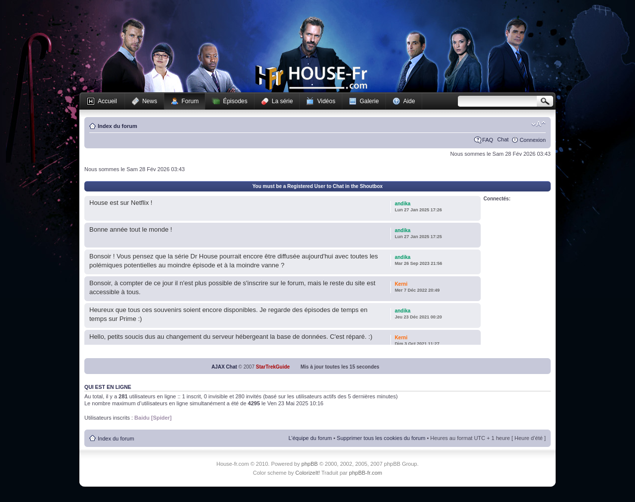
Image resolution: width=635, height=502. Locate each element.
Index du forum (117, 126)
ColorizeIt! (307, 473)
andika (403, 203)
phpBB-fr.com (365, 473)
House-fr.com (311, 77)
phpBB (310, 464)
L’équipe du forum (309, 438)
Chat (502, 139)
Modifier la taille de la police (538, 124)
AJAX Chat (224, 367)
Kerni (401, 284)
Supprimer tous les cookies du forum (381, 438)
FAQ (487, 140)
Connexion (532, 140)
